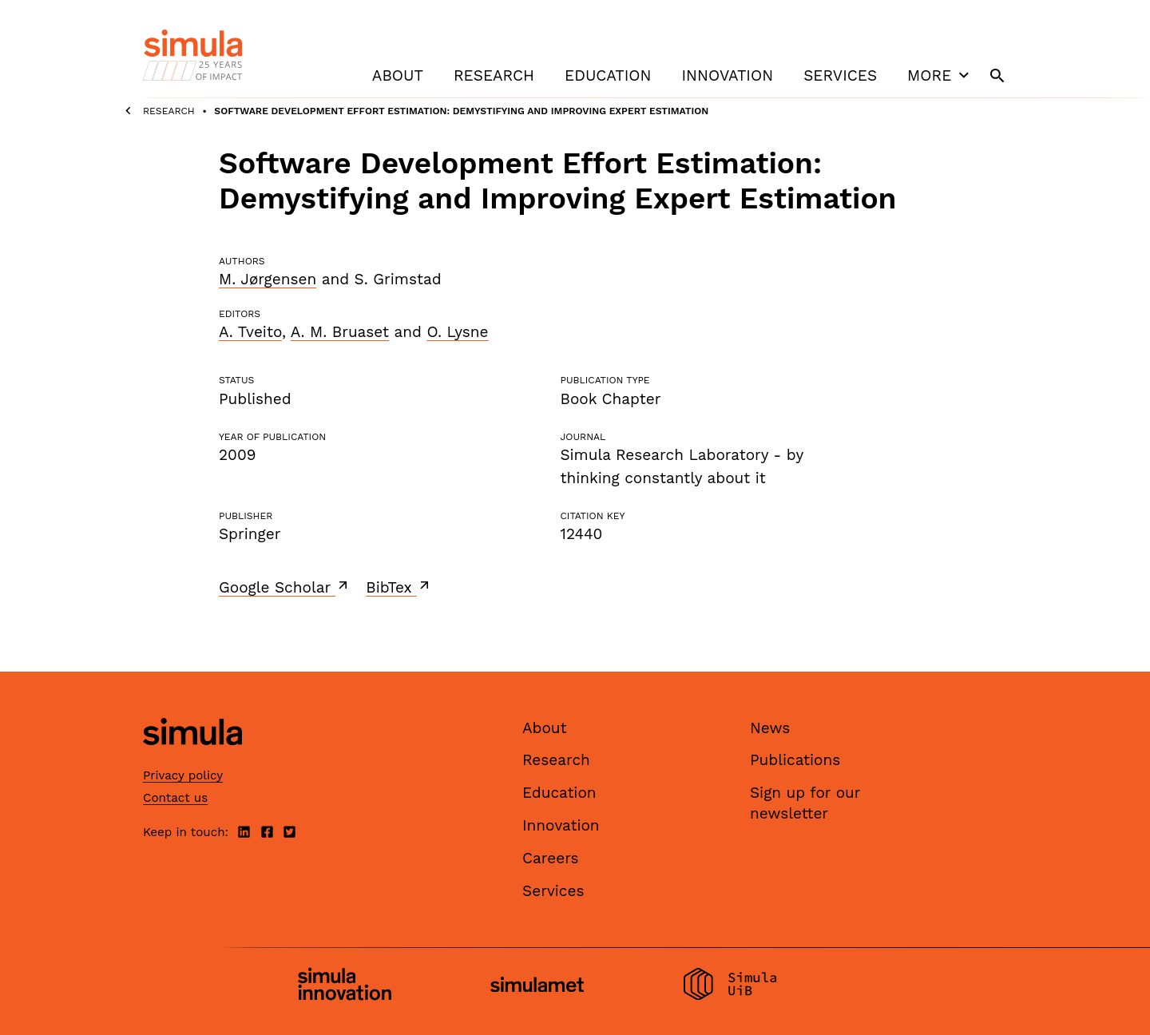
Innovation (727, 75)
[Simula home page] (192, 758)
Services (840, 75)
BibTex (399, 587)
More (940, 75)
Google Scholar (285, 587)
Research (494, 75)
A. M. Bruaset (340, 332)
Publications (795, 760)
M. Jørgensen (267, 279)
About (397, 75)
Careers (550, 858)
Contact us (175, 798)
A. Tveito (250, 332)
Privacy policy (183, 775)
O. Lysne (457, 332)
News (770, 728)
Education (608, 75)
